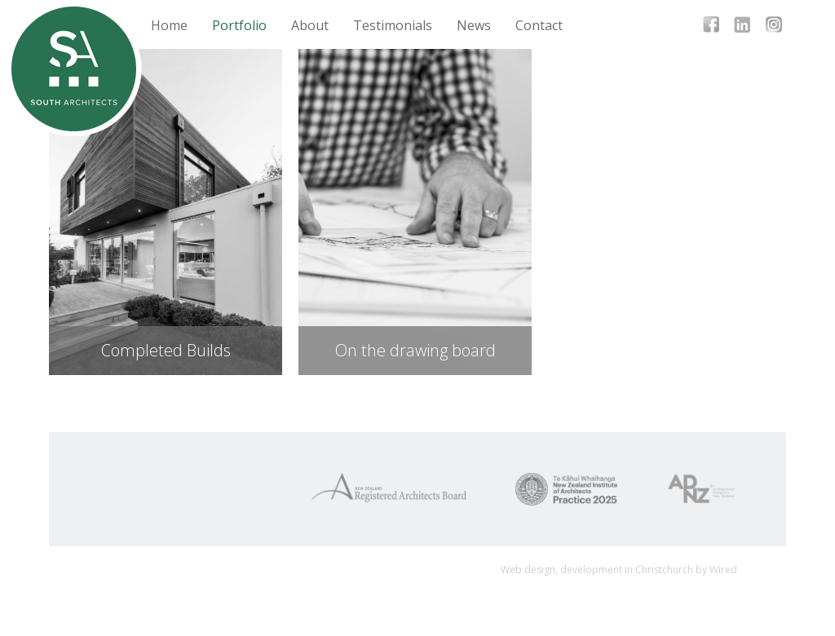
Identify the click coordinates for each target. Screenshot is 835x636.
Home (169, 25)
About (310, 25)
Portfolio (239, 25)
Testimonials (392, 25)
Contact (539, 25)
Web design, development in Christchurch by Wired (619, 569)
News (474, 25)
